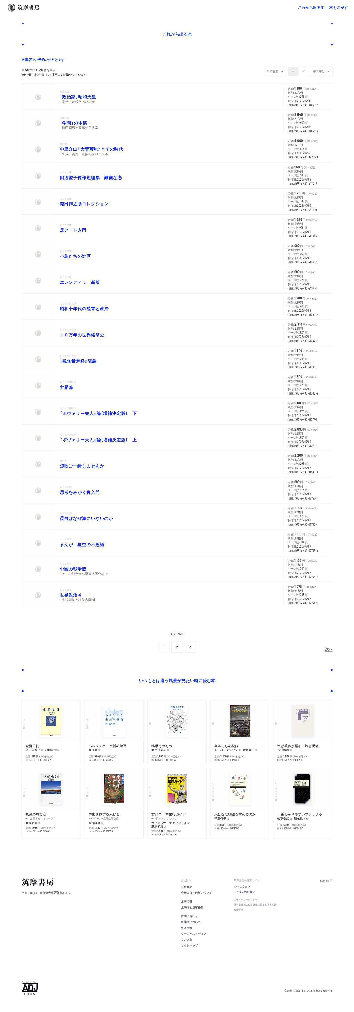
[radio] (293, 71)
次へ (329, 649)
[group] (298, 71)
